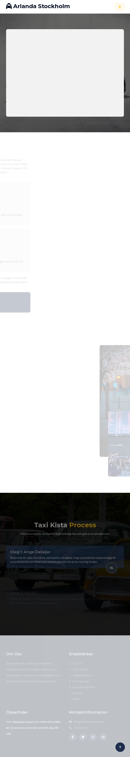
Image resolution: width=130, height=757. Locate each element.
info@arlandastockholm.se (87, 721)
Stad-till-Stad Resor (82, 687)
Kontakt (75, 693)
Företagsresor (79, 681)
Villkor (75, 699)
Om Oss (75, 663)
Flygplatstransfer (81, 675)
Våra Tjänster (78, 669)
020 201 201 (78, 727)
